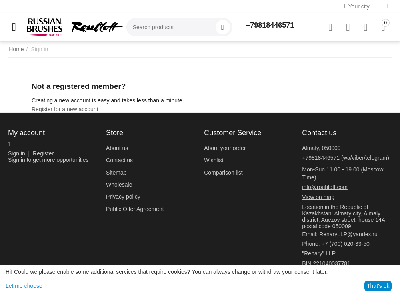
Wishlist (213, 160)
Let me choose (24, 286)
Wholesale (119, 184)
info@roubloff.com (325, 187)
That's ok (378, 286)
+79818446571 (270, 25)
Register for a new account (65, 109)
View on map (318, 197)
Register (43, 153)
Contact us (119, 160)
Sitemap (116, 172)
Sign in (16, 153)
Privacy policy (123, 196)
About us (117, 148)
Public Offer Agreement (135, 209)
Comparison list (223, 172)
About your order (225, 148)
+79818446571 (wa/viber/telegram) (345, 158)
